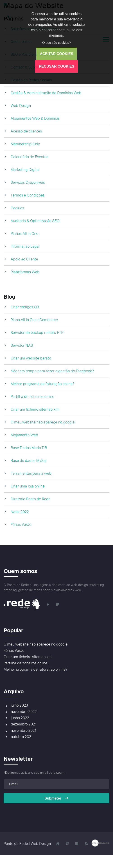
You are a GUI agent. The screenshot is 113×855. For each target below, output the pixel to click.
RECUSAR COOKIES (56, 66)
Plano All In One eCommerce (34, 319)
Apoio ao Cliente (24, 259)
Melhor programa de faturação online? (42, 383)
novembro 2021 (23, 730)
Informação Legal (25, 246)
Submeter (57, 798)
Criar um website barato (31, 358)
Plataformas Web (25, 271)
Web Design (21, 105)
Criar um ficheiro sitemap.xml (35, 409)
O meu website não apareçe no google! (43, 422)
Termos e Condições (28, 195)
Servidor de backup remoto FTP (37, 332)
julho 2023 (19, 705)
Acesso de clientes (26, 131)
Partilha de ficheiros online (32, 396)
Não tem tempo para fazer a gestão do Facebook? (52, 370)
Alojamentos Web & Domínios (35, 118)
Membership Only (25, 143)
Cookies (17, 207)
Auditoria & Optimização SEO (35, 220)
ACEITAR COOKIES (56, 54)
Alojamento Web (24, 434)
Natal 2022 (20, 511)
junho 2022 (20, 717)
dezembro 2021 (23, 724)
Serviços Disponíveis (28, 182)
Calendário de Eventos (29, 156)
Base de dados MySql (29, 460)
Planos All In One (24, 233)
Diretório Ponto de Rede (30, 498)
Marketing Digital (25, 169)
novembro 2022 (24, 711)
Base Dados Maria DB (29, 447)
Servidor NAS (22, 345)
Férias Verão (21, 524)
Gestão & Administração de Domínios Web (46, 92)
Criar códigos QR (25, 306)
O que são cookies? (56, 42)
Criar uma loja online (28, 486)
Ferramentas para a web (31, 473)
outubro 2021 (22, 736)
